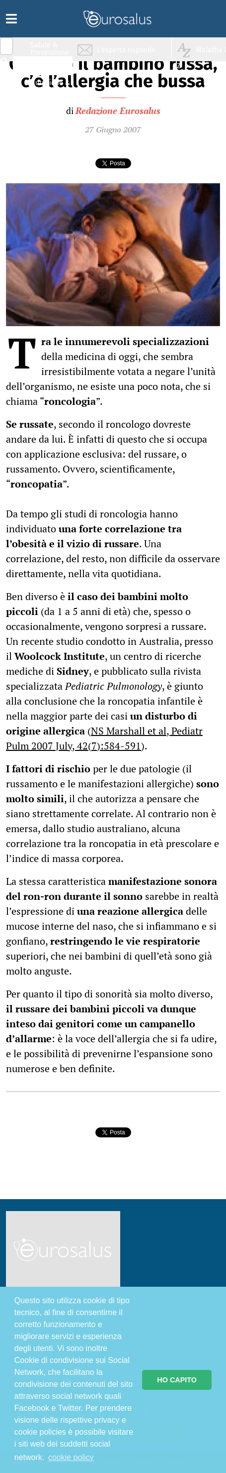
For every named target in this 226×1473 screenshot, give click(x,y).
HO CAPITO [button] (177, 1380)
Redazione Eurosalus (117, 111)
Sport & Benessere (47, 105)
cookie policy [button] (71, 1457)
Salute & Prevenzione (49, 48)
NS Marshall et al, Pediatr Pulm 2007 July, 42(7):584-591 (104, 738)
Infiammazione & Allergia (52, 67)
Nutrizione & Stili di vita (50, 86)
